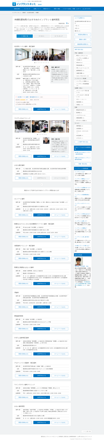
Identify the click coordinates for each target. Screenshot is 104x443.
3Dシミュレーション (81, 68)
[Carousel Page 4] (42, 134)
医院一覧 (25, 36)
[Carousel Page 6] (43, 62)
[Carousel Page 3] (38, 62)
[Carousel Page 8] (46, 62)
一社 (77, 25)
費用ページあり (80, 99)
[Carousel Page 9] (48, 62)
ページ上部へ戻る (87, 431)
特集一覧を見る (83, 164)
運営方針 (66, 436)
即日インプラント (81, 55)
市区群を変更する (83, 34)
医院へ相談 (57, 8)
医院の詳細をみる (23, 109)
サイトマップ (88, 436)
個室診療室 (79, 118)
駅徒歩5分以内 (80, 110)
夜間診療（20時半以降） (82, 131)
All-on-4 (78, 62)
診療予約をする (41, 109)
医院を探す (17, 8)
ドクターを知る (67, 8)
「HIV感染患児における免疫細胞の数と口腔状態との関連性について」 (83, 283)
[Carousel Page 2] (36, 62)
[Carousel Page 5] (41, 62)
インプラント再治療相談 (82, 83)
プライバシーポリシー (51, 436)
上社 (77, 28)
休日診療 (78, 135)
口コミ (42, 36)
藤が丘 (77, 31)
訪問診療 (78, 138)
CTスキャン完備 (80, 120)
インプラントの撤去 (81, 81)
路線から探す (82, 39)
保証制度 (78, 102)
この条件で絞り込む (82, 141)
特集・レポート (77, 8)
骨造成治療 (79, 65)
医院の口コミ (47, 8)
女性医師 (78, 128)
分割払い (78, 104)
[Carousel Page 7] (45, 62)
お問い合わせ (81, 436)
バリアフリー (79, 115)
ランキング (27, 8)
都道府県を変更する (82, 44)
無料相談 (78, 125)
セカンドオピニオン (81, 76)
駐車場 (78, 112)
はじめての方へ (87, 8)
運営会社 (43, 436)
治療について (37, 8)
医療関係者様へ (73, 436)
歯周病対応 (79, 70)
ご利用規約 (60, 436)
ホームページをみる (59, 109)
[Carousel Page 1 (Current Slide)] (34, 62)
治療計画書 (79, 73)
